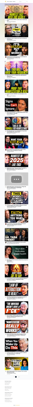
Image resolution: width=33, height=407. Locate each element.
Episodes (10, 1)
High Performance (10, 261)
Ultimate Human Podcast (8, 394)
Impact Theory (7, 384)
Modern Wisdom (7, 383)
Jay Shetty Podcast (10, 58)
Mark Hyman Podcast (8, 396)
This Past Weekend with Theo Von (13, 243)
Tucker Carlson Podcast (8, 388)
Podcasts (14, 1)
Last (18, 376)
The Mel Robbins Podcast (11, 40)
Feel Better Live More (8, 393)
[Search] (27, 1)
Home (8, 1)
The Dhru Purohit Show (11, 114)
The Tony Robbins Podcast (8, 401)
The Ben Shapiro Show (8, 387)
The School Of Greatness (11, 21)
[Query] (22, 1)
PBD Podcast (6, 389)
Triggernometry (7, 390)
